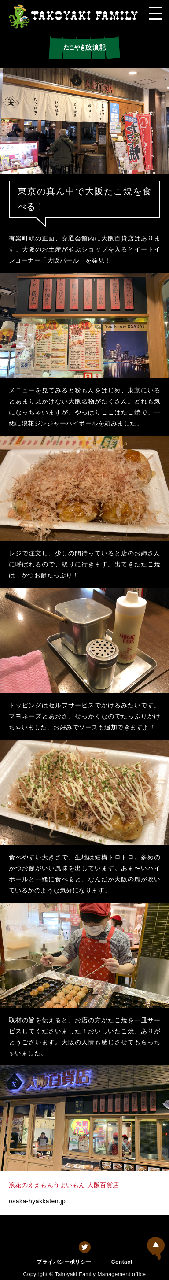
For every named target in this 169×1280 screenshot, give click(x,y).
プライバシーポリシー (64, 1262)
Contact (121, 1262)
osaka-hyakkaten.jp (37, 1201)
